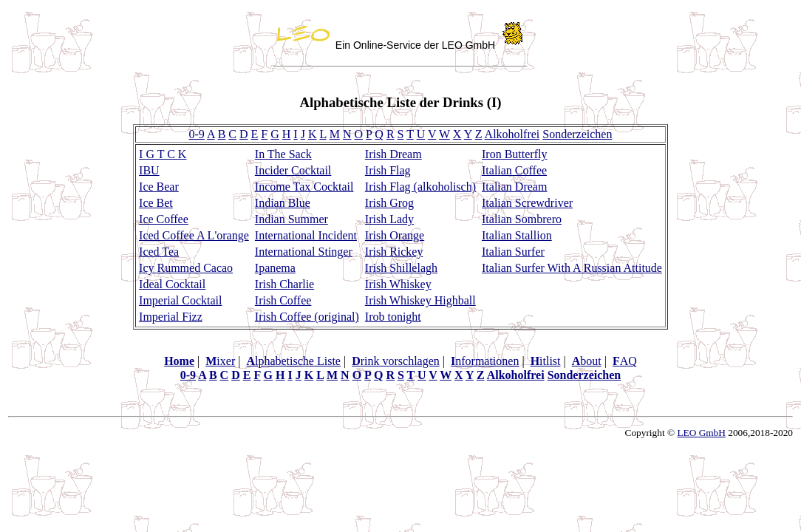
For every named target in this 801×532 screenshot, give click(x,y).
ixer (220, 361)
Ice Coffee (163, 219)
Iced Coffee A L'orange (194, 235)
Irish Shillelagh (401, 268)
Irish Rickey (394, 251)
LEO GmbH (701, 432)
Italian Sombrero (522, 219)
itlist (546, 361)
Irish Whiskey (398, 284)
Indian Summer (291, 219)
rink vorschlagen (396, 361)
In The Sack (283, 154)
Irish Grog (389, 203)
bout (586, 361)
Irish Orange (394, 235)
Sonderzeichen (577, 134)
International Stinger (303, 251)
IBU (149, 170)
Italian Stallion (517, 235)
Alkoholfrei (512, 134)
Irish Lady (389, 219)
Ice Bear (159, 186)
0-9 (197, 134)
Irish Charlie (284, 284)
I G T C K (162, 154)
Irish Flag (388, 170)
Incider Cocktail (293, 170)
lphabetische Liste (293, 361)
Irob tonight (393, 316)
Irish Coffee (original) (307, 316)
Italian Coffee (514, 170)
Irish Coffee (283, 300)
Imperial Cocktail (180, 300)
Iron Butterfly (514, 154)
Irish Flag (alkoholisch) (420, 186)
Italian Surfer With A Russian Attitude (572, 268)
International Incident (306, 235)
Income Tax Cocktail (304, 186)
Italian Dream (514, 186)
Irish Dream (393, 154)
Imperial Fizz (170, 316)
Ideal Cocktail (172, 284)
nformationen (485, 361)
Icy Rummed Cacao (186, 268)
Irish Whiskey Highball (420, 300)
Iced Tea (159, 251)
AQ (625, 361)
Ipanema (275, 268)
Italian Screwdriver (527, 203)
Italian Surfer (513, 251)
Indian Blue (282, 203)
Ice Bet (156, 203)
